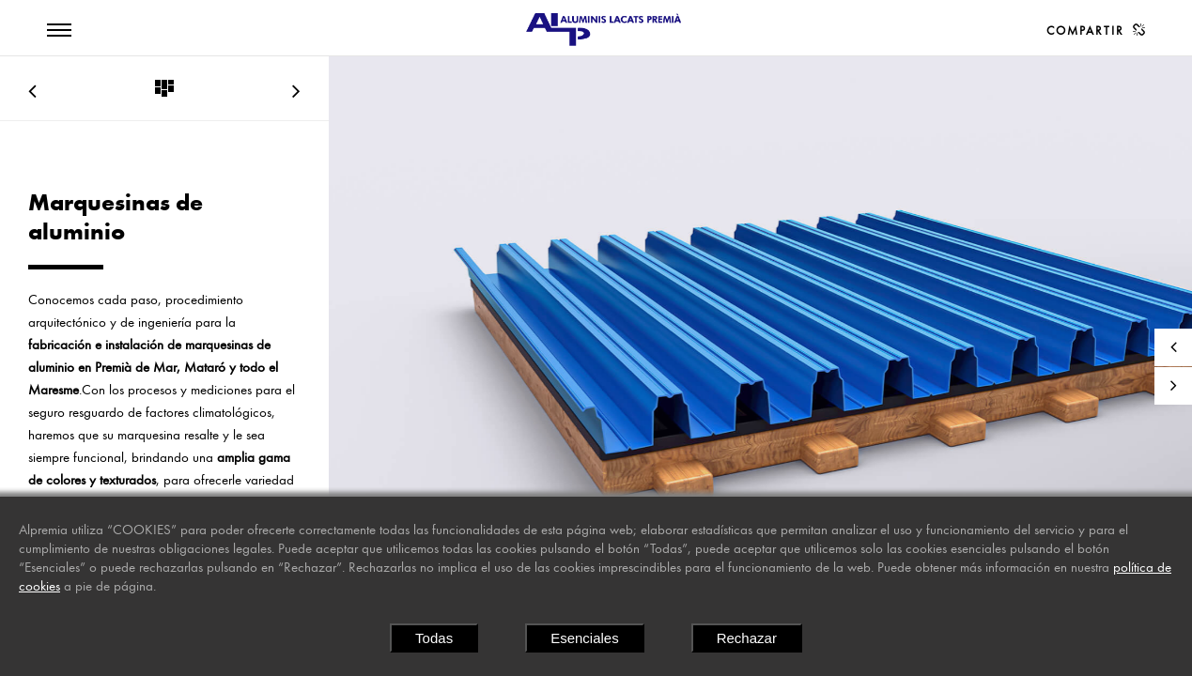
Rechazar (747, 638)
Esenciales (584, 638)
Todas (434, 638)
